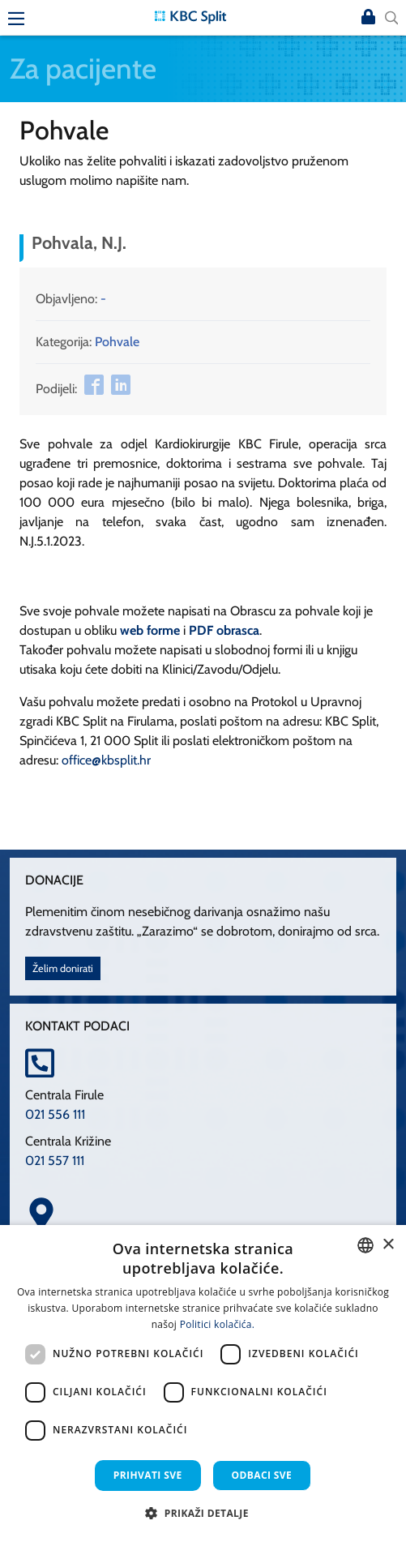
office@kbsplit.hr (106, 760)
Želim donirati (62, 968)
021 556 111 (55, 1114)
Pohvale (117, 341)
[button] (203, 1513)
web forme (150, 630)
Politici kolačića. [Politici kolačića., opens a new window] (217, 1324)
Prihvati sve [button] (147, 1475)
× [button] (388, 1245)
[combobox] (365, 1245)
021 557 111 (54, 1160)
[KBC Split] (190, 16)
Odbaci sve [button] (262, 1475)
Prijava (369, 18)
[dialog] (203, 1383)
